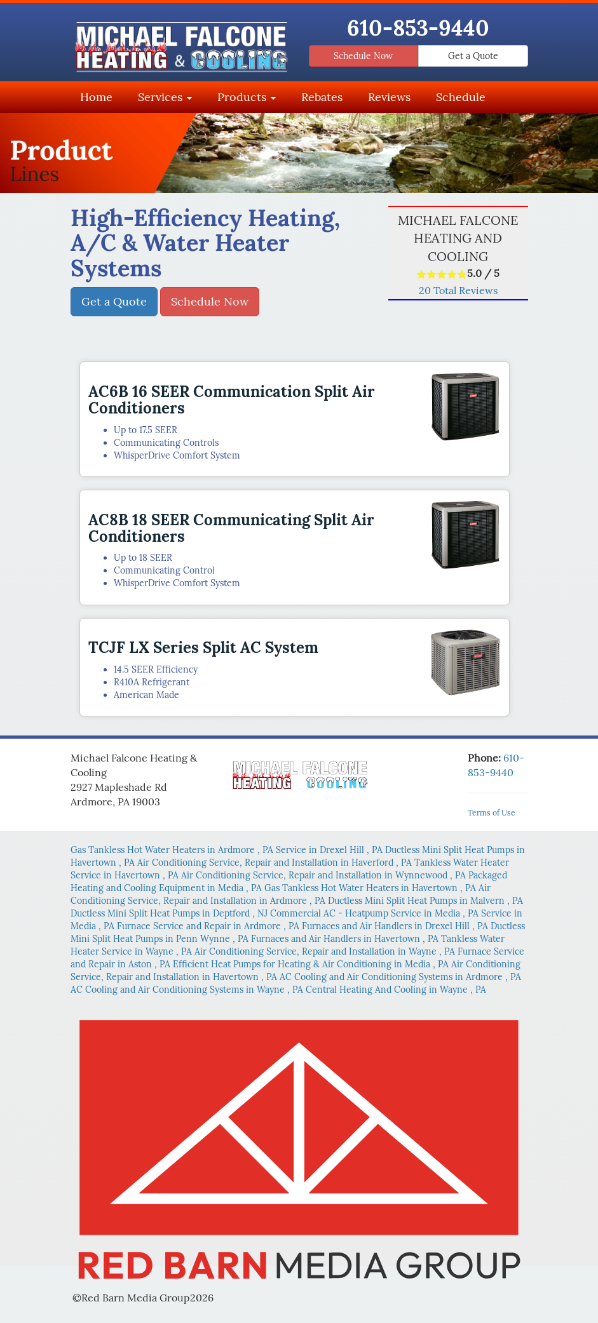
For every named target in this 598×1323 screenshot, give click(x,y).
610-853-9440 (418, 27)
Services (165, 97)
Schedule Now (363, 56)
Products (246, 97)
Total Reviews (458, 290)
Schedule (461, 97)
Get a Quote (473, 56)
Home (96, 97)
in (173, 850)
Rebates (322, 97)
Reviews (389, 97)
